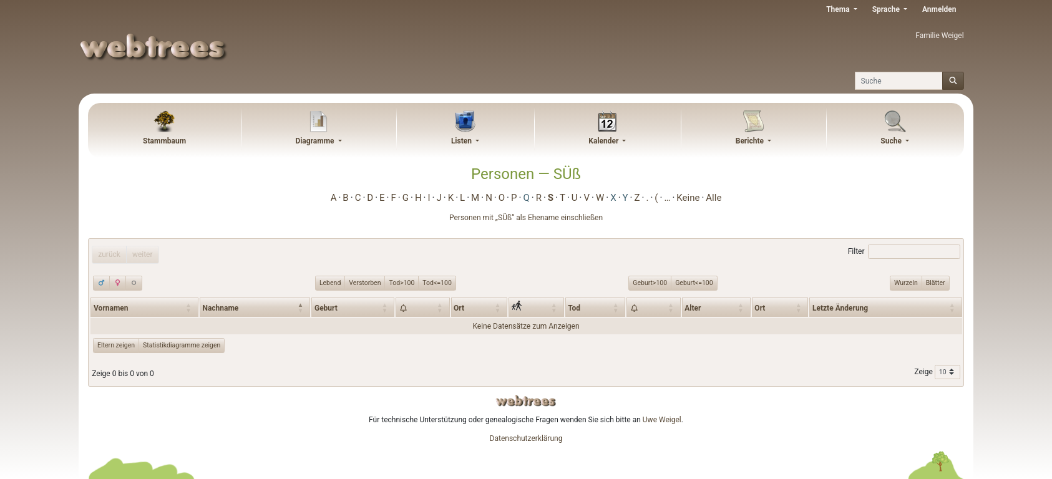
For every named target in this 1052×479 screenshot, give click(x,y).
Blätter (935, 282)
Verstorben (365, 282)
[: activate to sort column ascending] (422, 307)
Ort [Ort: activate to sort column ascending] (459, 308)
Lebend (330, 282)
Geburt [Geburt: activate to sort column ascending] (326, 308)
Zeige (937, 372)
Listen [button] (462, 141)
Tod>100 (401, 282)
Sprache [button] (887, 9)
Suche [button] (891, 141)
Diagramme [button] (315, 141)
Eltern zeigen (116, 345)
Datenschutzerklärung (526, 438)
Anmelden (939, 9)
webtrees (526, 400)
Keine (687, 197)
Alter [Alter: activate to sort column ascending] (692, 308)
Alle (713, 197)
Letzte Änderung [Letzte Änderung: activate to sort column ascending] (840, 308)
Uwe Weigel (662, 419)
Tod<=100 (436, 282)
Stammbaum (164, 141)
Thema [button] (838, 9)
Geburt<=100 (694, 282)
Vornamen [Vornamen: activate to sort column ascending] (111, 308)
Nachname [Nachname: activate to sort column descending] (220, 308)
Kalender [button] (604, 141)
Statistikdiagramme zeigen (181, 345)
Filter (904, 251)
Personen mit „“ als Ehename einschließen (526, 217)
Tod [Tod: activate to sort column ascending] (574, 308)
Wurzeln (906, 282)
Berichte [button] (751, 141)
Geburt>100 (650, 282)
